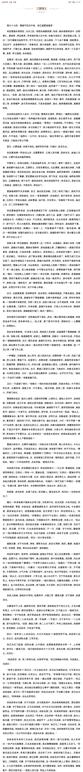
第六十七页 (41, 12)
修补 (73, 2)
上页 (77, 762)
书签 (14, 2)
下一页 (41, 761)
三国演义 (41, 8)
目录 (69, 2)
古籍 (10, 2)
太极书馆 (5, 2)
